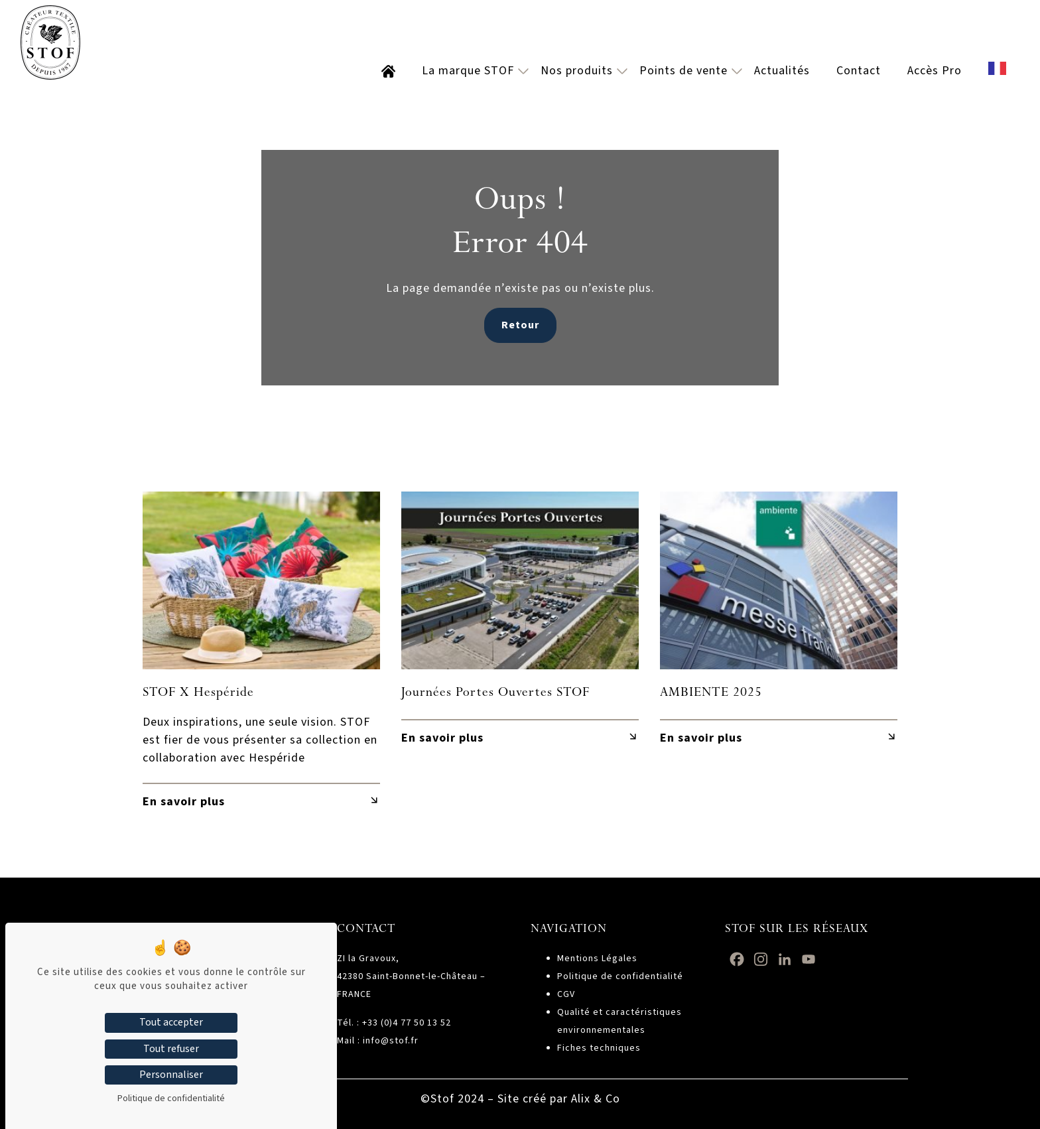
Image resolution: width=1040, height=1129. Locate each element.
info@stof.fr (391, 1040)
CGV (566, 994)
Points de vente (683, 70)
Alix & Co (595, 1099)
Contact (858, 70)
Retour (520, 325)
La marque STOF (468, 70)
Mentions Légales (597, 958)
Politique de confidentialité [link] (171, 1098)
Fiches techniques (599, 1048)
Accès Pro (934, 70)
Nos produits (577, 70)
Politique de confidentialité (620, 976)
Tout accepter (171, 1022)
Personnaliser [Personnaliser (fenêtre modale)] (171, 1074)
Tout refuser (171, 1048)
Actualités (782, 70)
